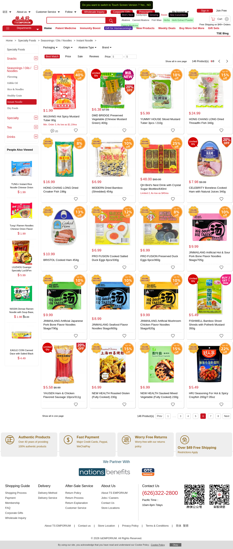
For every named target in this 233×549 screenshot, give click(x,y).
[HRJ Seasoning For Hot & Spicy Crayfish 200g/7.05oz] (209, 374)
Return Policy (73, 492)
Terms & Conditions (157, 525)
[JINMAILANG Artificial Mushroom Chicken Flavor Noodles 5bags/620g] (161, 306)
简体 (178, 525)
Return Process (74, 497)
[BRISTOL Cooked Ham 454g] (64, 238)
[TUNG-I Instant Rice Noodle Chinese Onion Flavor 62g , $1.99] (21, 184)
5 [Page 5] (195, 416)
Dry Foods (12, 108)
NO (149, 5)
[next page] (227, 61)
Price (68, 56)
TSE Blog (222, 33)
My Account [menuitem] (178, 11)
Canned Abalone (140, 20)
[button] (38, 29)
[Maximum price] (131, 57)
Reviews (94, 56)
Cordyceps (141, 15)
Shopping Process (16, 492)
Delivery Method (47, 492)
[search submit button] (111, 20)
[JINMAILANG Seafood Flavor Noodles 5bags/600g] (112, 306)
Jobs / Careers (109, 497)
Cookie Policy (158, 545)
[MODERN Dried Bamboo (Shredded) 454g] (112, 169)
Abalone (126, 20)
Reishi (164, 15)
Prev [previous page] (159, 416)
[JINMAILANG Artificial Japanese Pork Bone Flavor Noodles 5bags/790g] (64, 306)
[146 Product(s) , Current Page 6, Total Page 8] (191, 59)
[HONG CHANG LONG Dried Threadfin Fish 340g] (209, 101)
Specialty (13, 118)
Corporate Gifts (14, 513)
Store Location (106, 525)
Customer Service (75, 508)
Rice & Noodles (15, 89)
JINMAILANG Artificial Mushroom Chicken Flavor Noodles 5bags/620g (160, 324)
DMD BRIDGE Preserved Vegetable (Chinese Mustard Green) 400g (109, 119)
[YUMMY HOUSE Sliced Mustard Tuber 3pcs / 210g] (161, 101)
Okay (175, 545)
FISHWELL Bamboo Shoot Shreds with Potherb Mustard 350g (206, 324)
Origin (68, 47)
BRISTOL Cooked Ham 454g (61, 260)
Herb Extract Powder (182, 20)
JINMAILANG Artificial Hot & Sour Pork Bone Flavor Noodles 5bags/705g (209, 256)
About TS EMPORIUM (114, 492)
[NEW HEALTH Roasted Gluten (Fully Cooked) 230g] (112, 374)
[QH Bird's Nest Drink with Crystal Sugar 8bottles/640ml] (161, 169)
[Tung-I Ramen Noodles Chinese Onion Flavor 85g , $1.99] (21, 226)
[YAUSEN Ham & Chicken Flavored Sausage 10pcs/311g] (64, 374)
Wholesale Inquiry (15, 518)
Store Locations (110, 508)
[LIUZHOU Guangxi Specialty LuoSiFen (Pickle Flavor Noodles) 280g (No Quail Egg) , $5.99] (21, 268)
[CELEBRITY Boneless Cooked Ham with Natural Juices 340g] (209, 169)
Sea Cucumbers (178, 15)
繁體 (185, 525)
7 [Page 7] (210, 416)
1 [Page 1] (168, 416)
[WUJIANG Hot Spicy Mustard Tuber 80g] (64, 101)
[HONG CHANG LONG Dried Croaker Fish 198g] (64, 169)
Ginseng (154, 15)
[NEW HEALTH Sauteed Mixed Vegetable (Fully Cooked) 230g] (161, 374)
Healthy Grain (14, 95)
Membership (12, 503)
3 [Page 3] (180, 416)
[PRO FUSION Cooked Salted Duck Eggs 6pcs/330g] (112, 238)
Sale (80, 56)
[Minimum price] (117, 57)
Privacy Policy (130, 525)
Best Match (52, 56)
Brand (106, 47)
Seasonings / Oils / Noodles (19, 69)
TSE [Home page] (22, 20)
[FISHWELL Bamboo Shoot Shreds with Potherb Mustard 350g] (209, 306)
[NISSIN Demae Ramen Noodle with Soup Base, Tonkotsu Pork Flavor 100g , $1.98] (21, 309)
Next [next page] (226, 416)
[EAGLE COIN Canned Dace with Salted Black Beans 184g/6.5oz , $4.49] (21, 351)
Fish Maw (156, 20)
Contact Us (107, 503)
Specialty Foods (16, 49)
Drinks (11, 137)
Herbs (167, 20)
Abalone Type (87, 47)
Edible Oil (12, 83)
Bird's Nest (127, 15)
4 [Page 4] (188, 416)
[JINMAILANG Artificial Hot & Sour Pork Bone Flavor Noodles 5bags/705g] (209, 238)
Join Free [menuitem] (221, 10)
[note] (77, 47)
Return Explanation (76, 503)
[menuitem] (10, 12)
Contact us (84, 525)
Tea (9, 127)
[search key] (76, 20)
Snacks (12, 58)
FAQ (7, 508)
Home (48, 28)
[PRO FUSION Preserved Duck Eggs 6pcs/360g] (161, 238)
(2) (54, 130)
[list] (157, 20)
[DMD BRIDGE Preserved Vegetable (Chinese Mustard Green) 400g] (112, 101)
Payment (10, 497)
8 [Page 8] (218, 416)
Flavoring (12, 76)
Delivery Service (47, 497)
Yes (142, 5)
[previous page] (219, 61)
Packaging (50, 47)
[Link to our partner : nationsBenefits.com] (104, 472)
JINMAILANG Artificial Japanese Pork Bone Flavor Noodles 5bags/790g (63, 324)
